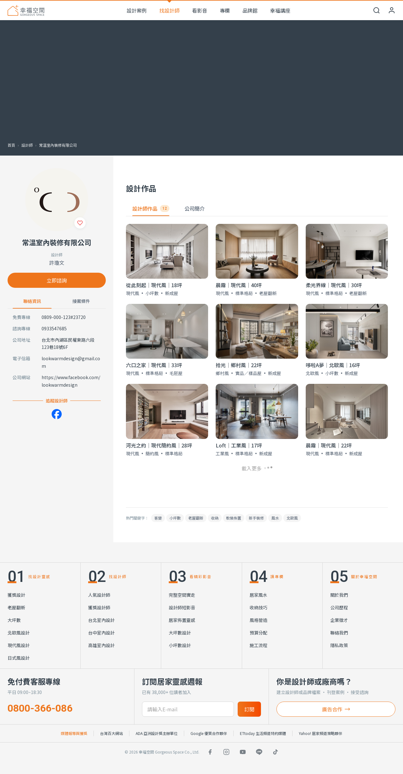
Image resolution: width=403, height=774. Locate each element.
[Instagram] (226, 752)
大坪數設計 (180, 632)
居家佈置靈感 (182, 620)
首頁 (11, 145)
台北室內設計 (101, 620)
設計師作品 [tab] (150, 208)
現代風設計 (19, 645)
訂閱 (249, 709)
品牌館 (250, 10)
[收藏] (80, 223)
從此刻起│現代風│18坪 (154, 285)
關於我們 (339, 595)
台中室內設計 (101, 632)
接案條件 (81, 301)
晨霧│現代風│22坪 (329, 445)
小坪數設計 (180, 645)
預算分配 (258, 632)
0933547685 (54, 328)
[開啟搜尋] (376, 10)
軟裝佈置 (233, 518)
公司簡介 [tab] (194, 208)
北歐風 (292, 518)
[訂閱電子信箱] (188, 709)
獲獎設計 (16, 595)
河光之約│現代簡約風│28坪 (159, 445)
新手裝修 (256, 518)
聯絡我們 (339, 632)
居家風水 (258, 595)
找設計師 (169, 10)
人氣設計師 (99, 595)
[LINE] (259, 752)
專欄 (225, 10)
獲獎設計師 (99, 607)
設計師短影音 (182, 607)
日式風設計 (19, 658)
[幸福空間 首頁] (26, 10)
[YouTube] (243, 752)
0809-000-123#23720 (64, 317)
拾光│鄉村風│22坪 (239, 365)
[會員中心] (391, 10)
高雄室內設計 (101, 645)
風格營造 (258, 620)
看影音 (199, 10)
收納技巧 (258, 607)
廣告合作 (336, 709)
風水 (275, 518)
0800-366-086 (40, 708)
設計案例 (137, 10)
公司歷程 (339, 607)
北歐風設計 (19, 632)
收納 (215, 518)
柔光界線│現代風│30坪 (334, 285)
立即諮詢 (57, 280)
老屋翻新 (195, 518)
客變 (158, 518)
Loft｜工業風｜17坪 (239, 445)
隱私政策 (339, 645)
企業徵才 (339, 620)
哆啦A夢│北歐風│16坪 (333, 365)
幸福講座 (280, 10)
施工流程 (258, 645)
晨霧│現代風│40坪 (239, 285)
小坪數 (175, 518)
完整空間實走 (182, 595)
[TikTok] (275, 752)
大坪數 (14, 620)
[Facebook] (57, 414)
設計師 (27, 145)
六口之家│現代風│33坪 (154, 365)
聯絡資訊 (32, 301)
